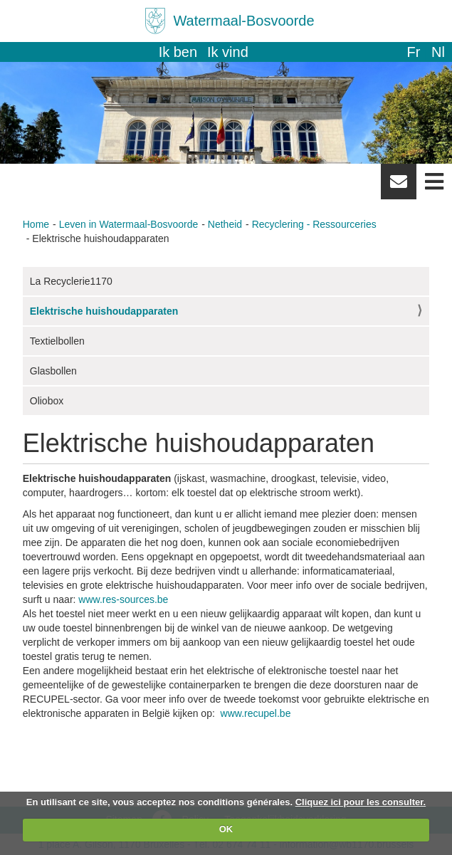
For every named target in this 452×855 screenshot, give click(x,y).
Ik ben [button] (178, 52)
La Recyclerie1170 (71, 281)
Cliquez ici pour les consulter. (360, 802)
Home (36, 224)
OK (226, 829)
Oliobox (46, 400)
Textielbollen (57, 341)
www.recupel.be (256, 713)
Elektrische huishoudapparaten (104, 311)
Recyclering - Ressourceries (314, 224)
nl (438, 52)
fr (413, 52)
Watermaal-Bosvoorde (243, 20)
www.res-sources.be (123, 599)
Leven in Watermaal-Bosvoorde (129, 224)
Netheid (225, 224)
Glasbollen (53, 371)
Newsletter (398, 186)
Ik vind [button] (227, 52)
